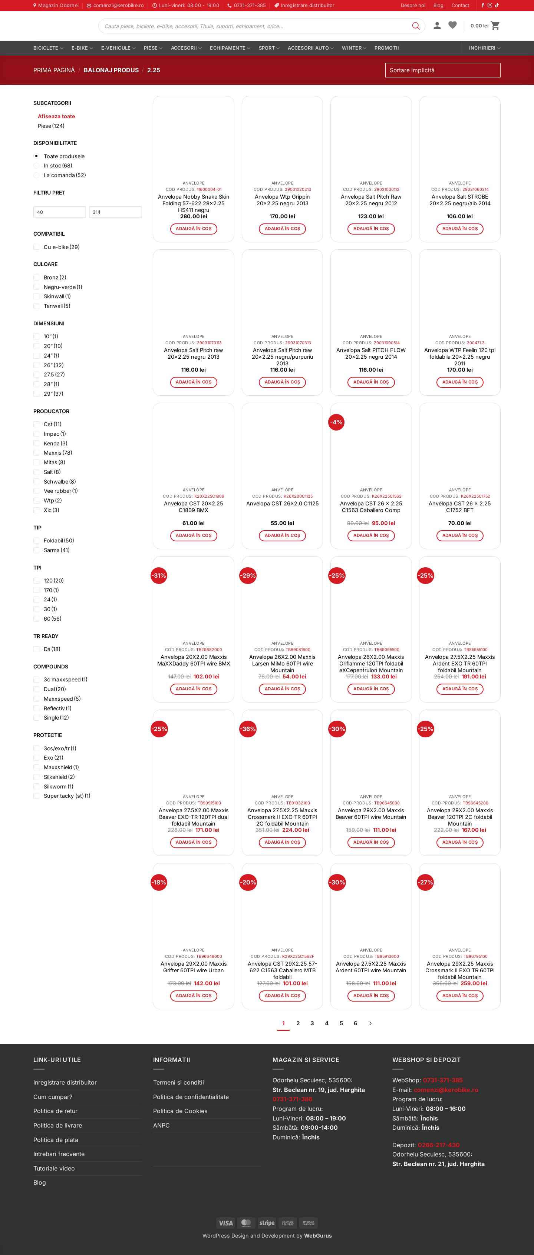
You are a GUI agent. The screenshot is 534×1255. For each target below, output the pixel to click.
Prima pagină (54, 70)
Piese (153, 48)
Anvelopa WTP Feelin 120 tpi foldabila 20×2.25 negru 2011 (459, 356)
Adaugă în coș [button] (193, 228)
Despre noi (413, 5)
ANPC (161, 1125)
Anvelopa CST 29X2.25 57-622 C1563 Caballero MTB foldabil (282, 970)
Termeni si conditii (178, 1082)
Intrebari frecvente (59, 1154)
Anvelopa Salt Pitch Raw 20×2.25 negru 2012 (371, 199)
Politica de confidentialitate (191, 1096)
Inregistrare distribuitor (65, 1082)
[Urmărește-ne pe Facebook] (483, 5)
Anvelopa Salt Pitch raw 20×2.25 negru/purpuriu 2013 (282, 356)
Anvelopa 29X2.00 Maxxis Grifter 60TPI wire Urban (194, 966)
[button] (437, 26)
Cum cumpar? (52, 1096)
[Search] (416, 26)
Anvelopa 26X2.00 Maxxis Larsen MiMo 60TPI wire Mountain (282, 663)
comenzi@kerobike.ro (446, 1089)
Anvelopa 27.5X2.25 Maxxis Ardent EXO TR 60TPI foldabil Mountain (460, 663)
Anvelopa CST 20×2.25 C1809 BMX (193, 506)
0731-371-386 (292, 1099)
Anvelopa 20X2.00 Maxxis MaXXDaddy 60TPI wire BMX (193, 660)
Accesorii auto (311, 48)
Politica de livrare (57, 1125)
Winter (354, 48)
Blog (439, 5)
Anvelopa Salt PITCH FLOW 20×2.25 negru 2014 (371, 353)
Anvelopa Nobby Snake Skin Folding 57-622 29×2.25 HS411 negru (194, 203)
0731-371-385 (443, 1080)
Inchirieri (485, 48)
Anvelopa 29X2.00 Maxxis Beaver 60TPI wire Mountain (371, 813)
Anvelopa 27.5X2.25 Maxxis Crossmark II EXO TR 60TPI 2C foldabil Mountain (282, 817)
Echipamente (230, 48)
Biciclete (48, 48)
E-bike (82, 48)
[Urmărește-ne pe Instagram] (490, 5)
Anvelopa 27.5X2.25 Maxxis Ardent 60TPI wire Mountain (371, 966)
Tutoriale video (54, 1168)
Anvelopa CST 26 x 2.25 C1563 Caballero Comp (371, 506)
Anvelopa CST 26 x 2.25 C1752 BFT (460, 506)
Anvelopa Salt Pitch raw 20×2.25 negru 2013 (193, 353)
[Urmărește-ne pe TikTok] (497, 5)
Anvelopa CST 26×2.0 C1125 (282, 503)
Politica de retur (55, 1111)
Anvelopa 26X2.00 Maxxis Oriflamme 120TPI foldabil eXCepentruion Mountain (371, 663)
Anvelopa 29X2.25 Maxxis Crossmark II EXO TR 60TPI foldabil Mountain (460, 970)
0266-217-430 (439, 1145)
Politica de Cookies (180, 1111)
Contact (460, 5)
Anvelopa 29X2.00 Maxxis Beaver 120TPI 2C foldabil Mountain (460, 817)
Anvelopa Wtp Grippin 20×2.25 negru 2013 (282, 199)
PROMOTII (387, 48)
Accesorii (186, 48)
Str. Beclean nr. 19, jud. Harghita (319, 1089)
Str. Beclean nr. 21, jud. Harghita (438, 1164)
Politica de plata (55, 1139)
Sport (269, 48)
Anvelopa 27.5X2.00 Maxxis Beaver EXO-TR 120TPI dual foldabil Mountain (194, 817)
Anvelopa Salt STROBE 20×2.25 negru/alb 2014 (460, 199)
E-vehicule (118, 48)
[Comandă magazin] (443, 70)
